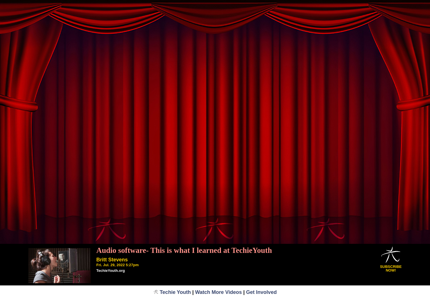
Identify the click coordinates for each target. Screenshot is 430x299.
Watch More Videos (218, 292)
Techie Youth (172, 292)
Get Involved (261, 292)
